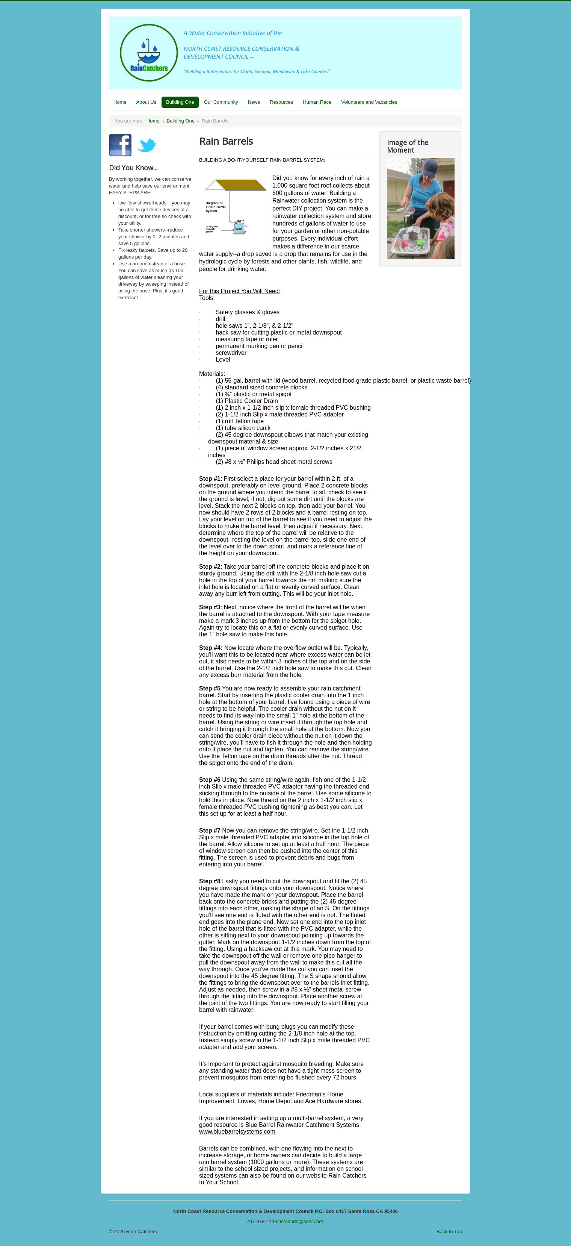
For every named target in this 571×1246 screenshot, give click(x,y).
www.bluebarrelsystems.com (237, 1131)
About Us (146, 102)
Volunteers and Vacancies (369, 102)
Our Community (221, 102)
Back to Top (449, 1231)
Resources (281, 102)
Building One (180, 102)
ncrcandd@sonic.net (300, 1221)
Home (120, 102)
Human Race (317, 102)
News (254, 102)
